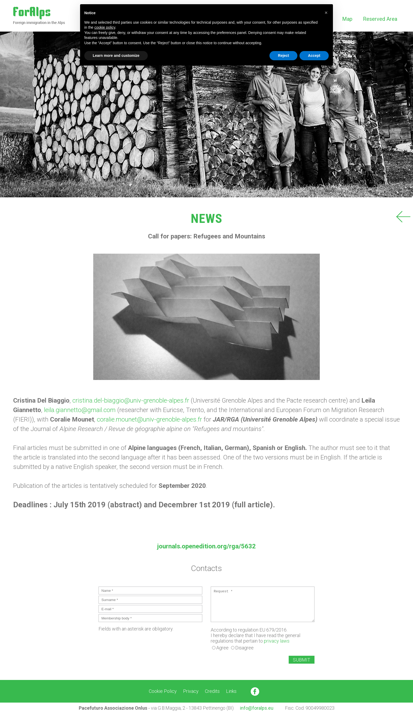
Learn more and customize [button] (116, 55)
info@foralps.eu (256, 708)
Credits (212, 691)
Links (231, 691)
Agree (222, 647)
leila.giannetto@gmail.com (80, 410)
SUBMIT (301, 660)
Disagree (244, 647)
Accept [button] (314, 55)
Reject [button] (283, 55)
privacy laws (276, 641)
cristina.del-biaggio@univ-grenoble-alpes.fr (131, 400)
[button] (326, 12)
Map (347, 19)
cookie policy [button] (104, 27)
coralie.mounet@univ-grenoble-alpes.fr (150, 419)
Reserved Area (380, 19)
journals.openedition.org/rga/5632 (206, 546)
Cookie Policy (163, 691)
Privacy (191, 691)
